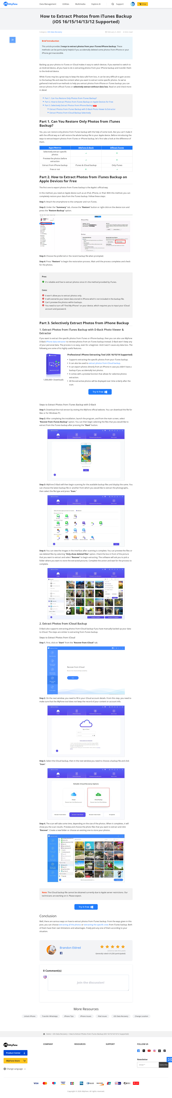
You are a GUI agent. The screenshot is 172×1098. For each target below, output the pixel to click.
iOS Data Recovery (54, 32)
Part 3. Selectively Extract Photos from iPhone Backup (71, 105)
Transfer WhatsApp (50, 1016)
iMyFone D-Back (86, 147)
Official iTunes (117, 147)
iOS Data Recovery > (61, 1034)
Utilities (65, 4)
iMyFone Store (16, 1060)
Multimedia (80, 4)
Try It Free (100, 391)
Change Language (15, 1069)
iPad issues (102, 1016)
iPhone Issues (85, 1016)
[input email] (148, 1065)
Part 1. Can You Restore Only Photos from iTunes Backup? (71, 98)
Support (120, 4)
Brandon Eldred (70, 948)
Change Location (141, 1016)
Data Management (48, 4)
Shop (142, 4)
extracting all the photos (70, 924)
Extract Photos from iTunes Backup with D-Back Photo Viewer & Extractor (83, 109)
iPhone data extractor (56, 341)
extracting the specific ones (96, 924)
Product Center (16, 1053)
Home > (49, 1034)
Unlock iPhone (29, 1016)
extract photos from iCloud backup (104, 363)
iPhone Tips (69, 1016)
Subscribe (164, 1065)
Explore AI (95, 4)
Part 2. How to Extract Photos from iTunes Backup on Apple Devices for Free (79, 102)
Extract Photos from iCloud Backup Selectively (70, 112)
